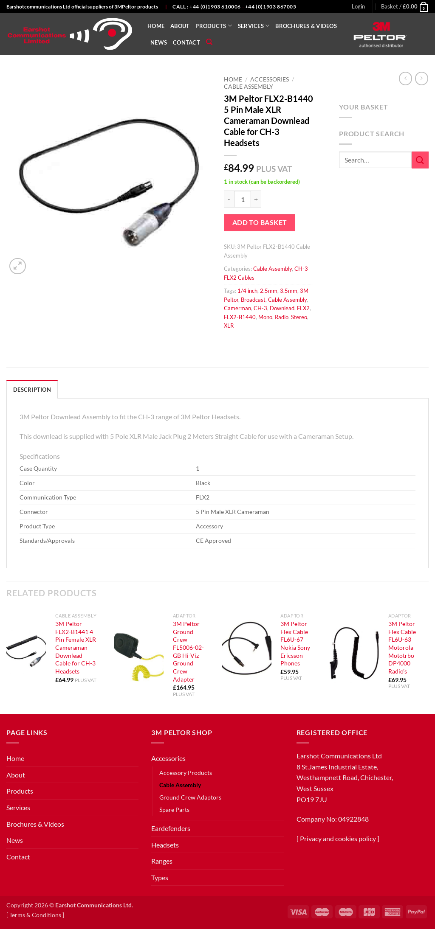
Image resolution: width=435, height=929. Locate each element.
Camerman (237, 308)
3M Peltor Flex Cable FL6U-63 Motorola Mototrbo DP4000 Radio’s (402, 647)
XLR (229, 325)
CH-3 (260, 308)
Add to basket (259, 222)
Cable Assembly (248, 86)
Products (213, 26)
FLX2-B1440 (240, 317)
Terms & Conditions (35, 914)
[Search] (209, 42)
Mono (265, 317)
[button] (358, 6)
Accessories (269, 79)
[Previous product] (421, 78)
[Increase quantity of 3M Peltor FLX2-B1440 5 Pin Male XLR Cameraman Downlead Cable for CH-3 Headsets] (256, 199)
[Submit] (420, 160)
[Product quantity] (242, 199)
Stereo (299, 317)
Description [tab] (32, 389)
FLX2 (303, 308)
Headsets (165, 845)
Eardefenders (170, 828)
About (179, 25)
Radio (281, 317)
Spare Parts (174, 809)
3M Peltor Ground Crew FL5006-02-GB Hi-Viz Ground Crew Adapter (188, 651)
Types (159, 877)
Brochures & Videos (306, 25)
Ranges (161, 861)
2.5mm (268, 290)
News (158, 42)
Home (155, 25)
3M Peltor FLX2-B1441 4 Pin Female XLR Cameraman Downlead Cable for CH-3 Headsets (75, 647)
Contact (186, 42)
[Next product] (405, 78)
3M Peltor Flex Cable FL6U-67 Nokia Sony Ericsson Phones (295, 643)
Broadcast (253, 299)
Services (254, 26)
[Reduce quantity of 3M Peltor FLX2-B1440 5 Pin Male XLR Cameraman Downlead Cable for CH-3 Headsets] (229, 199)
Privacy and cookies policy (338, 838)
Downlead (282, 308)
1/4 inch (247, 290)
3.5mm (288, 290)
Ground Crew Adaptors (190, 797)
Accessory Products (185, 772)
